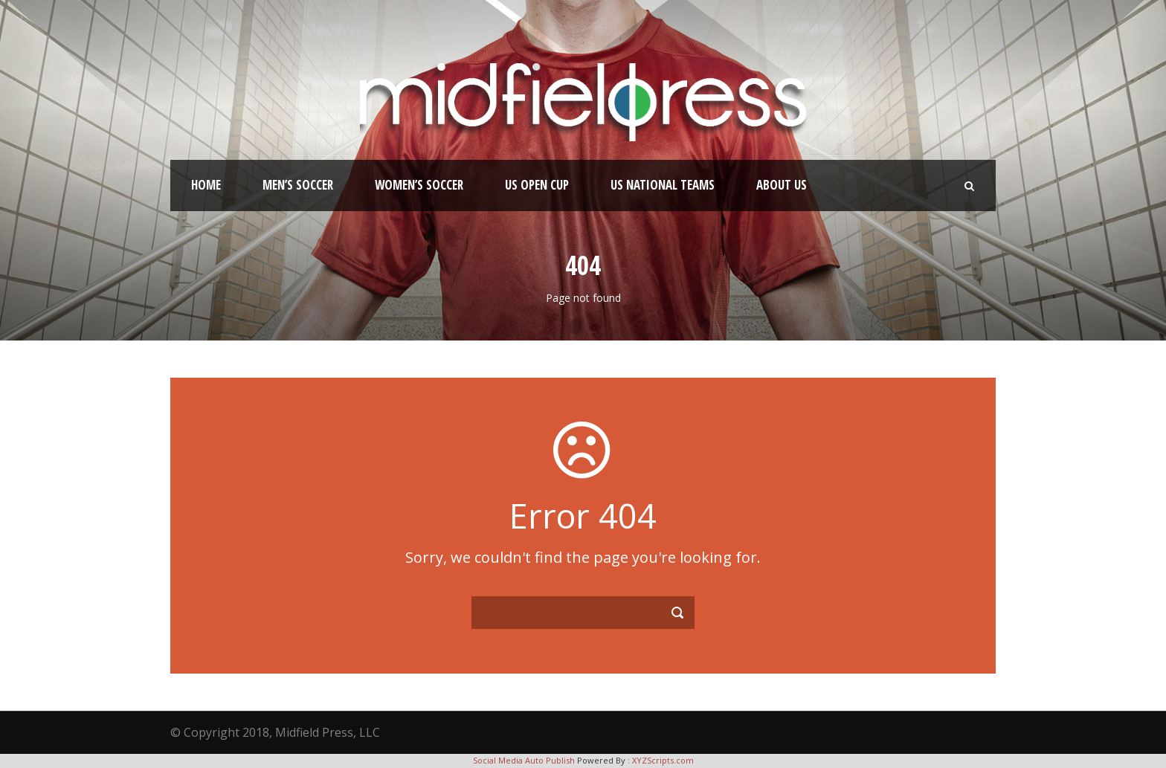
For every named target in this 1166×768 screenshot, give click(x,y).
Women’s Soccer (419, 184)
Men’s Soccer (297, 184)
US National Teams (663, 184)
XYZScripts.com (663, 760)
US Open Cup (537, 184)
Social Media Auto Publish (524, 760)
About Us (781, 184)
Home (206, 184)
